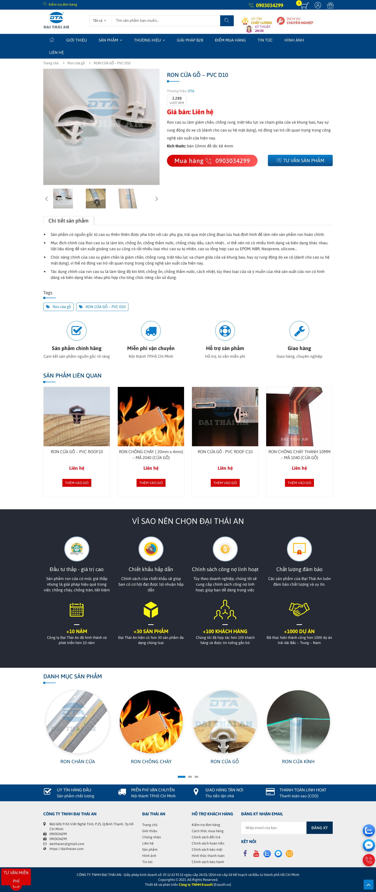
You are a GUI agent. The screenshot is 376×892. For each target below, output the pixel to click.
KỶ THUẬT (263, 29)
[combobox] (100, 19)
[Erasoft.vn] (222, 885)
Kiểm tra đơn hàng (63, 4)
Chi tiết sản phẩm (68, 220)
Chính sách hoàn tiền (208, 843)
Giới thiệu (76, 40)
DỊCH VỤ (300, 21)
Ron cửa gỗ (76, 63)
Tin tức (265, 40)
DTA (191, 91)
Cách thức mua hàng (208, 831)
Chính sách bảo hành (208, 862)
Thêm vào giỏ (77, 483)
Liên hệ (56, 52)
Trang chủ (51, 63)
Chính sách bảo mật (207, 849)
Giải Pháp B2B (190, 40)
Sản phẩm (108, 40)
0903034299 (269, 5)
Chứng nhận (151, 837)
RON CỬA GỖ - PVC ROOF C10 (225, 451)
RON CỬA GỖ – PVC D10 (102, 307)
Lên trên (369, 885)
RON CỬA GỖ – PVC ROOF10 (77, 451)
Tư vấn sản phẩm (300, 160)
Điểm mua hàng (230, 40)
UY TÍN (261, 21)
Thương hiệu (147, 40)
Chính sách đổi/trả (206, 837)
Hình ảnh (294, 40)
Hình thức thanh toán (208, 856)
